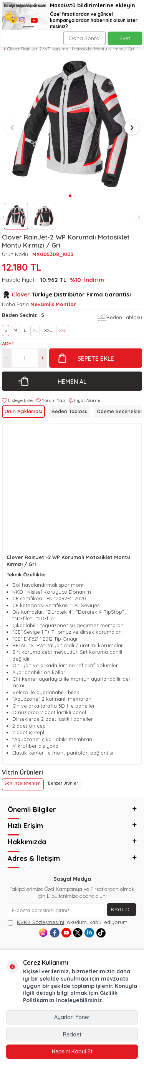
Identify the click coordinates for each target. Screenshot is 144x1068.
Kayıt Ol (121, 909)
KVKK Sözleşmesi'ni (40, 922)
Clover (21, 294)
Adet (8, 343)
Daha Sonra (84, 38)
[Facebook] (55, 932)
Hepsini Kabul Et (72, 1051)
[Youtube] (66, 932)
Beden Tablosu (124, 317)
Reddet (72, 1034)
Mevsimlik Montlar (53, 304)
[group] (72, 124)
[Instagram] (43, 932)
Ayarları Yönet (72, 1017)
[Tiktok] (101, 932)
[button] (3, 217)
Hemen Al (72, 381)
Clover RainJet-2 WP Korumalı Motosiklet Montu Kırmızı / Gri (70, 49)
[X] (78, 932)
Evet (124, 38)
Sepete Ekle (96, 358)
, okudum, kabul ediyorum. (68, 922)
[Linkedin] (89, 932)
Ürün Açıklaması (23, 411)
